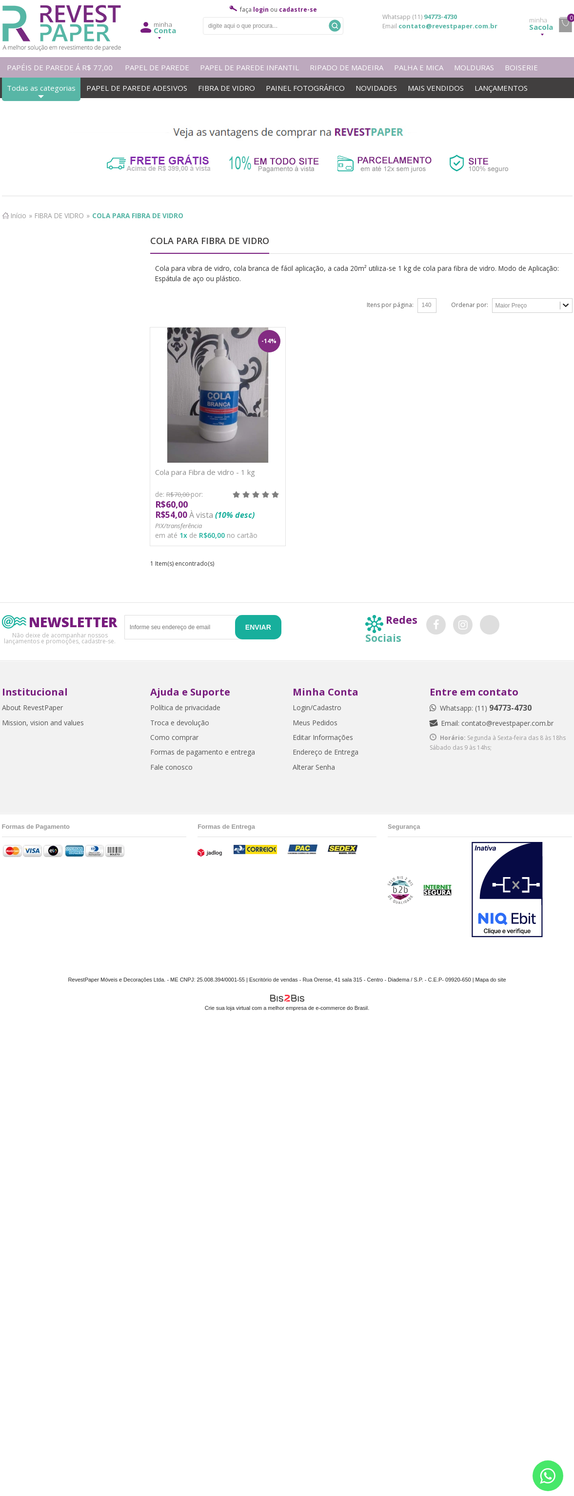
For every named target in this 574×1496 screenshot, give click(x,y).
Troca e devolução (179, 722)
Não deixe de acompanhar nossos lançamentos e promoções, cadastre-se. (60, 637)
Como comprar (174, 737)
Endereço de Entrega (325, 752)
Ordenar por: (469, 305)
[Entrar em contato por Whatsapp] (548, 1475)
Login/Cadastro (317, 707)
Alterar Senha (314, 767)
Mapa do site (490, 980)
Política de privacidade (185, 707)
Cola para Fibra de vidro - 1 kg (205, 472)
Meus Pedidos (315, 722)
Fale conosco (171, 767)
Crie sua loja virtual (228, 1008)
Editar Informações (323, 737)
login (261, 9)
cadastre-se (298, 9)
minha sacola (565, 25)
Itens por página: (390, 305)
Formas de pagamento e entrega (202, 752)
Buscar (335, 26)
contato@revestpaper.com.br (447, 25)
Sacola (541, 24)
